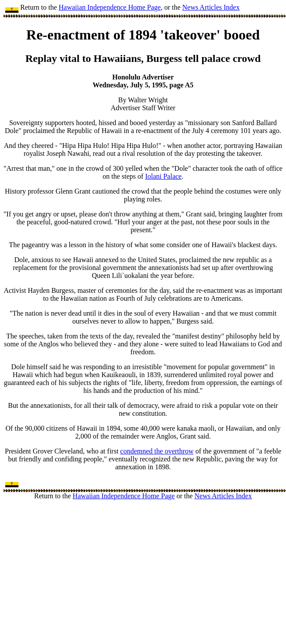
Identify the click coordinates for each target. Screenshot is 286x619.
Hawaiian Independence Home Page (110, 7)
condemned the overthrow (157, 451)
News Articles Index (211, 7)
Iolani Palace (163, 176)
